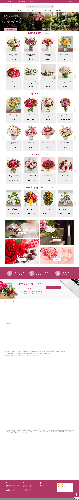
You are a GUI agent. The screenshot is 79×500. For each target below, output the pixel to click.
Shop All (47, 33)
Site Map (71, 498)
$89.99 (48, 59)
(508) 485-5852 (10, 1)
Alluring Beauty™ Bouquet (31, 55)
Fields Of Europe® (65, 54)
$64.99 (14, 87)
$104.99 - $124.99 (14, 213)
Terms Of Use (49, 498)
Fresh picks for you (30, 288)
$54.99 (65, 147)
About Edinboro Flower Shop (12, 301)
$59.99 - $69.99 (65, 120)
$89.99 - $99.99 (31, 120)
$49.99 (31, 147)
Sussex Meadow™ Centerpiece (31, 82)
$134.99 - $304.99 (48, 213)
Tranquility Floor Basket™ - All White (13, 209)
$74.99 (31, 59)
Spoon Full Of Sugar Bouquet (13, 143)
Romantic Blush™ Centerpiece (48, 82)
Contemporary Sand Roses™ (65, 82)
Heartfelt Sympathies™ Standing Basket (30, 210)
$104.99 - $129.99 (31, 180)
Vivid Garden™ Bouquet (48, 55)
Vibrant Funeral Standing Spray (48, 209)
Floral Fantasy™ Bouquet (31, 115)
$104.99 (14, 59)
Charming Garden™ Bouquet (48, 115)
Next (75, 49)
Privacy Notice (56, 498)
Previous (4, 49)
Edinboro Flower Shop (11, 6)
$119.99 (65, 87)
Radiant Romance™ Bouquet (48, 176)
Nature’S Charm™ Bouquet (13, 55)
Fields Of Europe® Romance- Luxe (31, 176)
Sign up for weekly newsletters (53, 287)
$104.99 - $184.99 (31, 213)
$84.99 (31, 87)
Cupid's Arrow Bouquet (48, 142)
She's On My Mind (65, 142)
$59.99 (14, 147)
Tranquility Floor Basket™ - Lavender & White (65, 210)
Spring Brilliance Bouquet (65, 115)
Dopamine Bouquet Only (14, 82)
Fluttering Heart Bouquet (30, 143)
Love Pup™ (65, 175)
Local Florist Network (64, 498)
